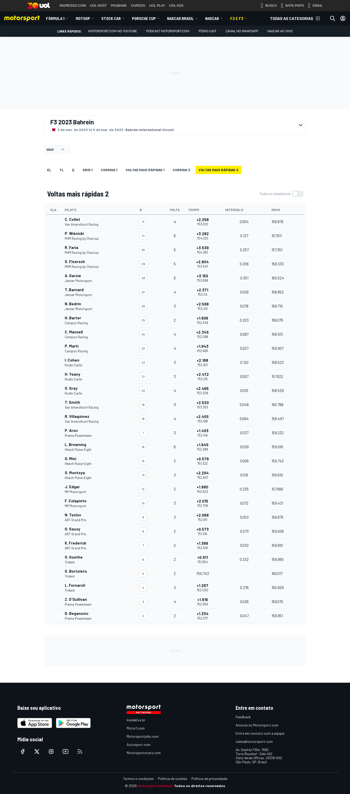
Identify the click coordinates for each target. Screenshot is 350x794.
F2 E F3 (236, 18)
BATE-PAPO (292, 5)
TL (61, 170)
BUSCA (269, 5)
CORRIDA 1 (109, 170)
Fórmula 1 (55, 18)
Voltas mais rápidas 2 (218, 170)
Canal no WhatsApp (242, 31)
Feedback (243, 717)
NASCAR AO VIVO (280, 31)
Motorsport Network (155, 786)
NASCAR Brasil (180, 18)
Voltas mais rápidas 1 (145, 170)
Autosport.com (138, 744)
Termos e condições (138, 778)
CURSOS (138, 5)
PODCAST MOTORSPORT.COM (167, 31)
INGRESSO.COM (73, 5)
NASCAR (212, 18)
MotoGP (83, 18)
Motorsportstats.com (144, 753)
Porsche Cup (144, 18)
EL (49, 170)
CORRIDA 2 (181, 170)
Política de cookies (172, 778)
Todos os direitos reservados (199, 786)
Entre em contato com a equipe (260, 733)
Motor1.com (136, 728)
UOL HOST (98, 5)
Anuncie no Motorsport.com (257, 725)
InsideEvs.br (136, 720)
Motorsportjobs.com (143, 736)
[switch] (281, 193)
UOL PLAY (157, 5)
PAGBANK (119, 5)
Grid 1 (88, 170)
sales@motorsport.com (254, 741)
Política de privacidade (209, 778)
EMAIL (315, 5)
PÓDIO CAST (207, 31)
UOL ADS (176, 5)
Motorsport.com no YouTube (112, 31)
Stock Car (111, 18)
